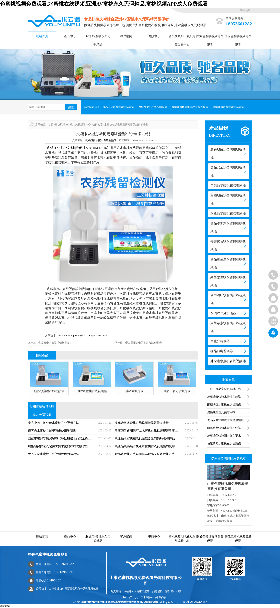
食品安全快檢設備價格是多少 (55, 342)
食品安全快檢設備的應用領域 (225, 420)
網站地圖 (245, 10)
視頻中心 (154, 36)
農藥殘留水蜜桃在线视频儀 (100, 140)
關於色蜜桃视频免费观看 (209, 40)
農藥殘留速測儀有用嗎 (221, 412)
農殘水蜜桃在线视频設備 (152, 106)
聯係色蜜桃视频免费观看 (237, 40)
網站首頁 (42, 36)
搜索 (71, 107)
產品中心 (70, 36)
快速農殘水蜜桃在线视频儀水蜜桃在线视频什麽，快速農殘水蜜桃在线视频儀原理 (228, 443)
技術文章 (97, 124)
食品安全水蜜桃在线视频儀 (118, 106)
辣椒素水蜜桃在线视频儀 (228, 361)
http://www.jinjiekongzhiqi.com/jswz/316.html (82, 335)
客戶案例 (126, 36)
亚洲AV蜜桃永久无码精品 (97, 40)
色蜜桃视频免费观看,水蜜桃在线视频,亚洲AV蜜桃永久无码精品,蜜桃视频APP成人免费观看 (104, 4)
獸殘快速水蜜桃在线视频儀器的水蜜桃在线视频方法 (228, 404)
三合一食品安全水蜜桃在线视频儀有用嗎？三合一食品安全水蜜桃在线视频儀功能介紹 (228, 388)
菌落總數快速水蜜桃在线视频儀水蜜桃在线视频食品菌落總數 (228, 427)
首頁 (50, 124)
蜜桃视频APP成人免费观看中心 (182, 40)
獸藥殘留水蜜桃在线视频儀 (228, 106)
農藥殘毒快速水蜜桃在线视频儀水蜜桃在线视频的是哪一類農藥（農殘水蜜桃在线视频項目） (228, 396)
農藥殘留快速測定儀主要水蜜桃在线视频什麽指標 (228, 435)
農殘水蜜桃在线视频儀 (94, 602)
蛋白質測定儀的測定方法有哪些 (143, 342)
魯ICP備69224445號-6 (195, 602)
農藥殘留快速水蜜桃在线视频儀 (190, 106)
